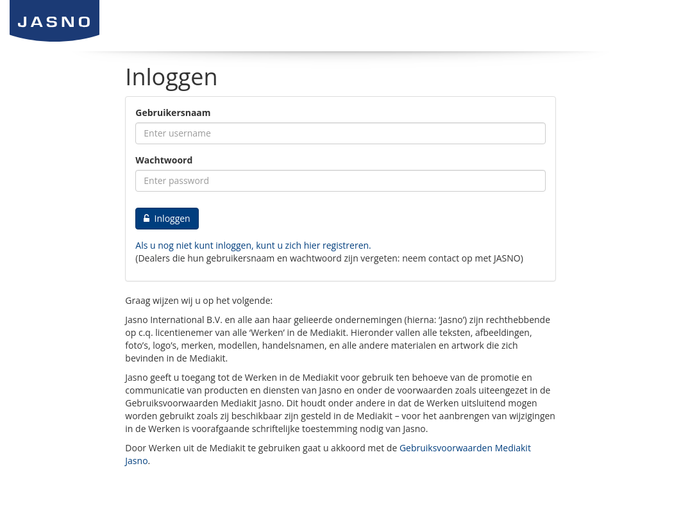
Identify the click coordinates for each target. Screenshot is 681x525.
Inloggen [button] (167, 218)
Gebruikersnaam (172, 112)
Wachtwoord (163, 160)
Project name (106, 21)
